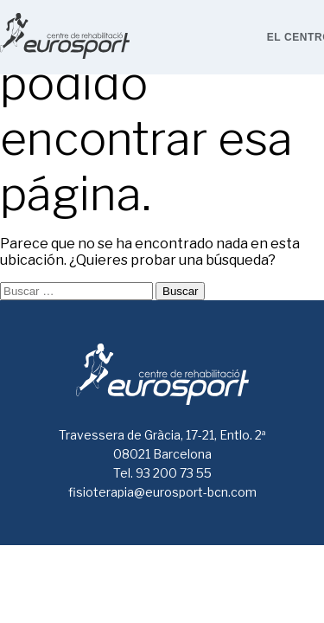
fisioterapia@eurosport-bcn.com (162, 492)
